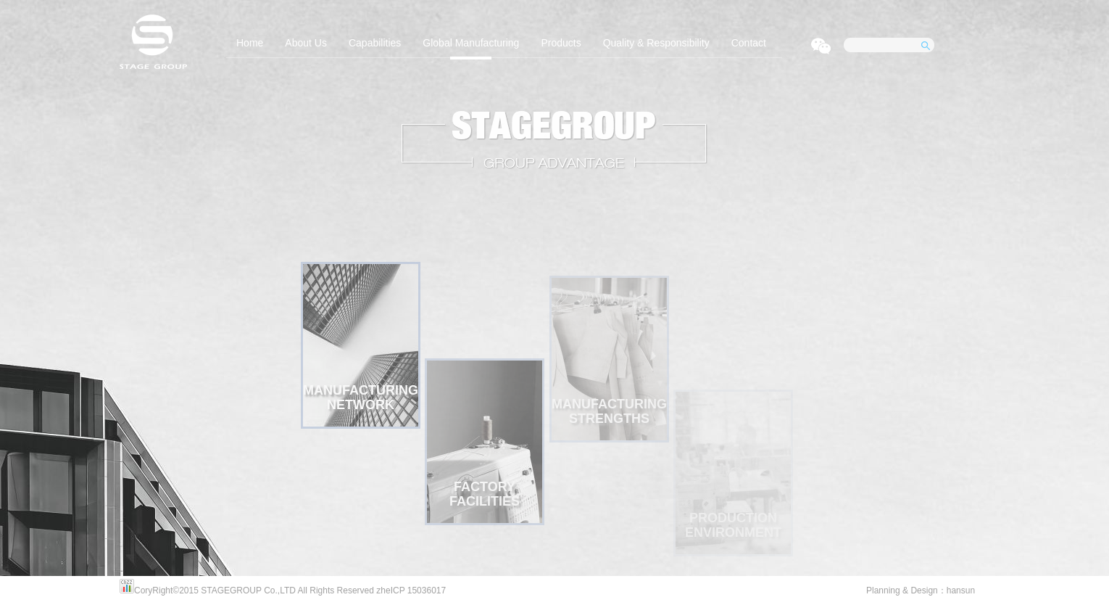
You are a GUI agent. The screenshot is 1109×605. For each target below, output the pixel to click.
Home (249, 43)
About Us (306, 43)
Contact (748, 43)
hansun (961, 590)
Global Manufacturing (471, 43)
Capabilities (375, 43)
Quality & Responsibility (656, 43)
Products (561, 43)
